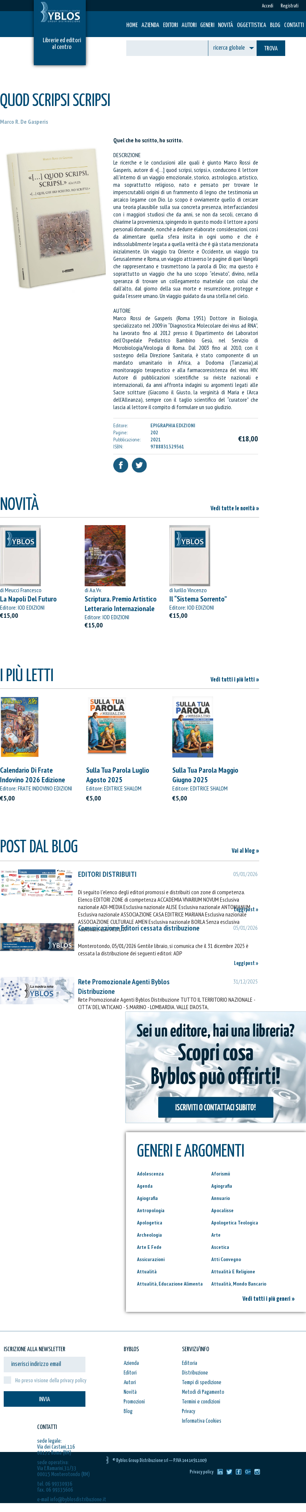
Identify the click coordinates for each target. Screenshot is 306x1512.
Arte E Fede (149, 1247)
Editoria (189, 1363)
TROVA (271, 49)
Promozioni (134, 1402)
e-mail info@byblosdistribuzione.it (71, 1499)
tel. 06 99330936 (54, 1484)
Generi (207, 25)
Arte (216, 1234)
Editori (170, 25)
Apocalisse (222, 1210)
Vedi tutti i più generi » (268, 1299)
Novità (225, 25)
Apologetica (149, 1222)
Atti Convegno (226, 1259)
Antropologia (151, 1210)
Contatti (294, 25)
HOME (132, 25)
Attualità (147, 1271)
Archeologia (149, 1234)
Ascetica (220, 1247)
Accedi (267, 6)
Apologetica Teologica (234, 1222)
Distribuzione (195, 1373)
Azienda (150, 25)
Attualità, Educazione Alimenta (170, 1283)
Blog (275, 25)
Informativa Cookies (201, 1421)
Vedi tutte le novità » (235, 508)
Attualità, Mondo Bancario (238, 1283)
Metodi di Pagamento (203, 1392)
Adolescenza (150, 1173)
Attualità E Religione (233, 1271)
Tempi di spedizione (201, 1382)
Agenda (145, 1186)
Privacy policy (202, 1472)
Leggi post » (246, 909)
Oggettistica (251, 25)
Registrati (290, 6)
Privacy (188, 1411)
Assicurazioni (151, 1259)
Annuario (220, 1198)
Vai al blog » (245, 851)
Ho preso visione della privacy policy (51, 1380)
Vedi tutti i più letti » (235, 680)
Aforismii (220, 1173)
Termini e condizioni (201, 1402)
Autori (189, 25)
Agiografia (221, 1186)
